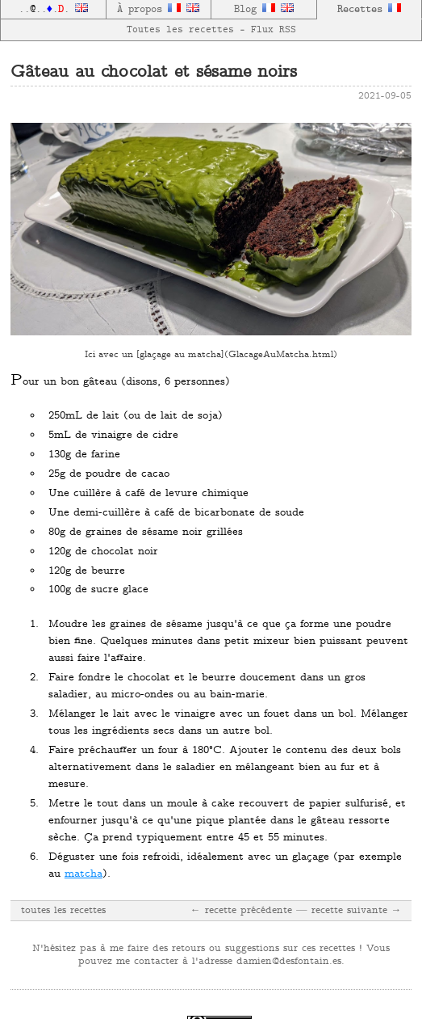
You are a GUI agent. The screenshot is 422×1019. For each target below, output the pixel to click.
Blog (254, 9)
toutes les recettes (63, 910)
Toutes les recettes (180, 29)
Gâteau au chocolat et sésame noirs (153, 73)
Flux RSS (273, 29)
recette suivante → (356, 910)
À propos (149, 9)
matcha (83, 874)
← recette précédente (241, 910)
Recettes (369, 9)
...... (53, 9)
